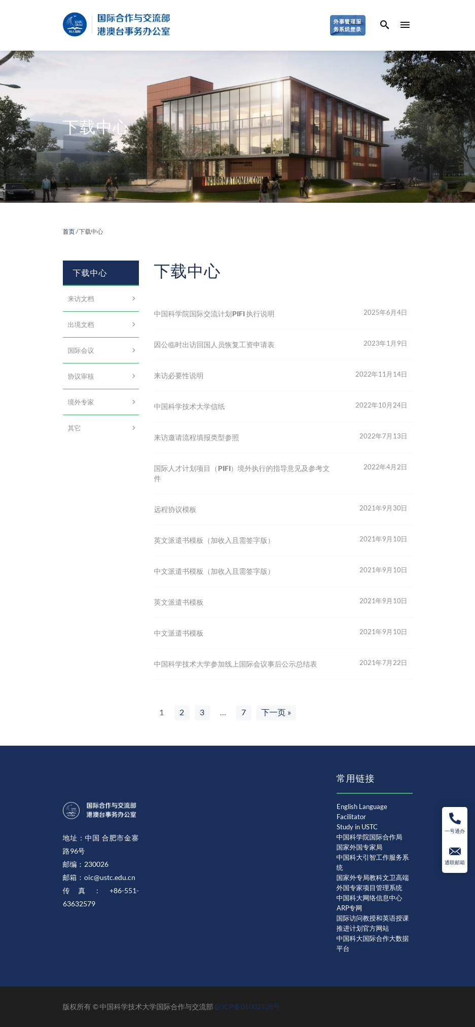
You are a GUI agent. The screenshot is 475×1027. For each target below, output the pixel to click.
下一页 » (276, 712)
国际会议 (81, 350)
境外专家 (81, 402)
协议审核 (81, 376)
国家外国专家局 (360, 847)
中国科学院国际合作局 (370, 837)
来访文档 (81, 299)
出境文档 (81, 324)
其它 (74, 428)
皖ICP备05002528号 (247, 1006)
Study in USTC (357, 827)
